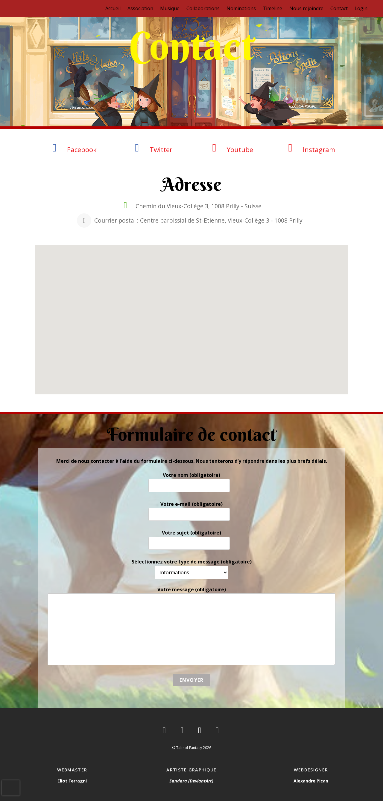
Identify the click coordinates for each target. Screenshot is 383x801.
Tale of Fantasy (189, 747)
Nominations (241, 8)
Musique (170, 8)
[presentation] (11, 788)
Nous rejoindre (306, 8)
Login (361, 8)
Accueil (113, 8)
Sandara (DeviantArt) (191, 781)
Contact (339, 8)
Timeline (272, 8)
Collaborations (203, 8)
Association (140, 8)
